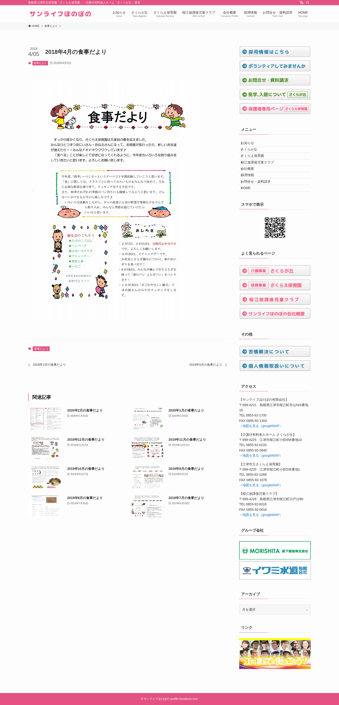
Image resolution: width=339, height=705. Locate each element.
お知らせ (250, 145)
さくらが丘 (252, 154)
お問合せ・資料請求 (259, 203)
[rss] (302, 2)
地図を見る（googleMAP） (262, 453)
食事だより (40, 63)
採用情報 (250, 193)
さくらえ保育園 (255, 164)
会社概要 (250, 184)
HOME (249, 213)
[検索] (308, 2)
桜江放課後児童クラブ (260, 174)
